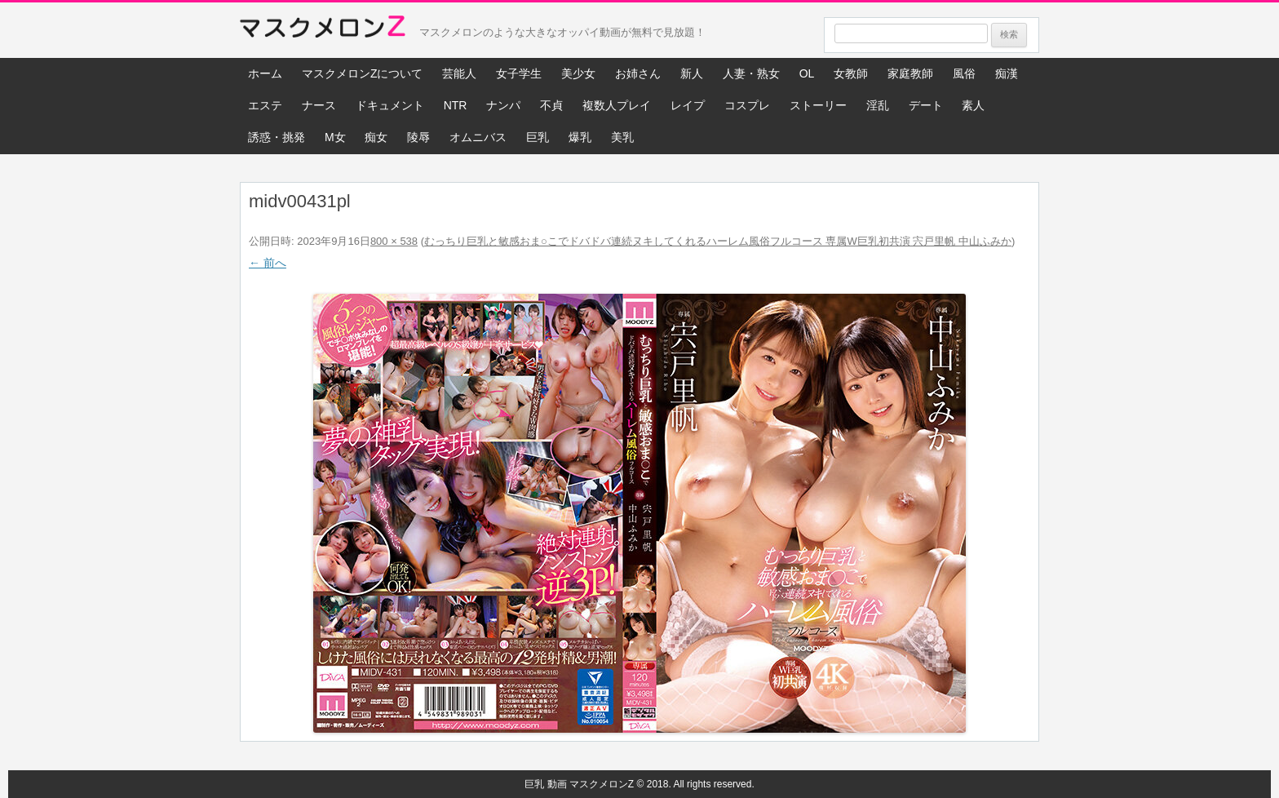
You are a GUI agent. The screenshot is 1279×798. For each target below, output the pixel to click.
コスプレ (747, 105)
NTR (455, 105)
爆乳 (580, 137)
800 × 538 (394, 241)
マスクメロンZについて (362, 73)
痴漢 (1006, 73)
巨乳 (537, 137)
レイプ (687, 105)
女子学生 (519, 73)
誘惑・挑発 (276, 137)
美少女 (578, 73)
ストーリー (818, 105)
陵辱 (418, 137)
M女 (335, 137)
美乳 (622, 137)
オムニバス (478, 137)
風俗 (964, 73)
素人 (973, 105)
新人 (691, 73)
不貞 (551, 105)
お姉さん (638, 73)
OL (807, 73)
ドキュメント (390, 105)
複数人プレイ (616, 105)
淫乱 (877, 105)
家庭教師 (910, 73)
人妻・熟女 (751, 73)
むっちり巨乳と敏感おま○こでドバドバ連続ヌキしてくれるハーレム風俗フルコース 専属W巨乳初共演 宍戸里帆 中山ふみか (717, 241)
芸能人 (459, 73)
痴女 (376, 137)
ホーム (265, 73)
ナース (319, 105)
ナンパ (503, 105)
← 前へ (267, 262)
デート (926, 105)
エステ (265, 105)
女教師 (851, 73)
